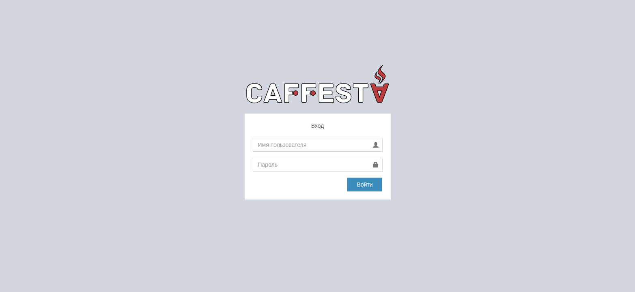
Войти (365, 184)
